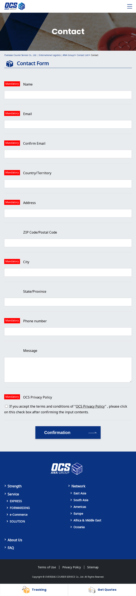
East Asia (79, 493)
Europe (78, 514)
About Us (15, 540)
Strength (14, 486)
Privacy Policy (71, 567)
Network (78, 486)
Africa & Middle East (87, 520)
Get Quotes (107, 590)
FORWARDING (20, 508)
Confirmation (57, 432)
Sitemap (93, 567)
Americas (79, 507)
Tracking (39, 590)
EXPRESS (16, 501)
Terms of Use (47, 567)
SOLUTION (17, 521)
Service (13, 494)
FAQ (11, 548)
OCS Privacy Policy (90, 406)
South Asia (80, 500)
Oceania (79, 527)
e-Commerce (19, 515)
